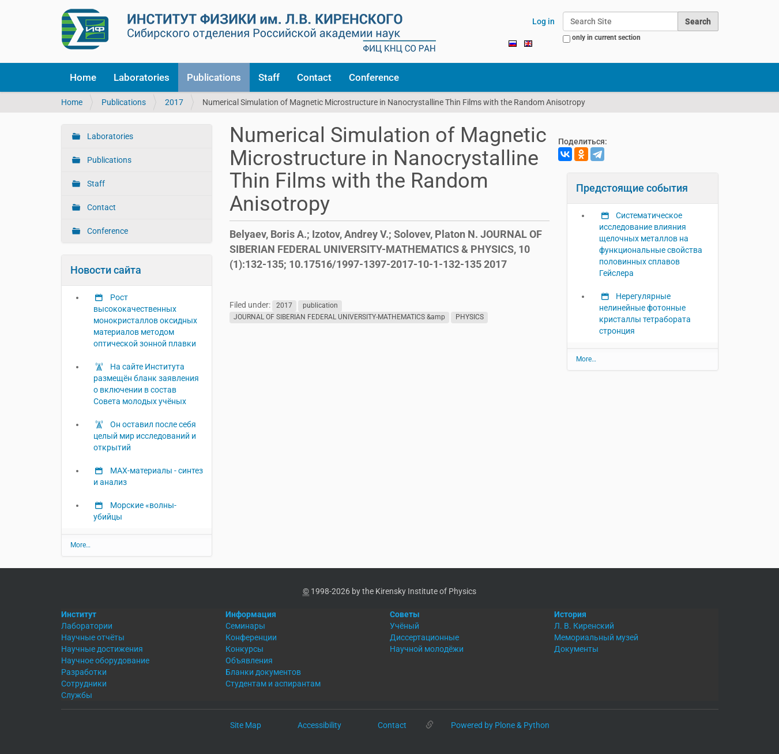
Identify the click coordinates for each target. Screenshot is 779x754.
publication (320, 305)
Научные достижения (102, 649)
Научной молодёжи (427, 649)
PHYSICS (470, 317)
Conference (374, 77)
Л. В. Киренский (584, 625)
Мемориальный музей (596, 637)
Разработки (84, 672)
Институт (78, 614)
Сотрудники (84, 683)
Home (83, 77)
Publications (214, 77)
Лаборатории (86, 625)
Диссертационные (424, 637)
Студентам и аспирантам (273, 683)
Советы (405, 614)
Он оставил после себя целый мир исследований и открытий (144, 436)
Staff (269, 77)
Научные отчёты (93, 637)
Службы (76, 695)
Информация (250, 614)
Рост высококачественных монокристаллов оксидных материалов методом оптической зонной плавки (145, 320)
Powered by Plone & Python (500, 725)
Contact (314, 77)
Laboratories (142, 77)
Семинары (245, 625)
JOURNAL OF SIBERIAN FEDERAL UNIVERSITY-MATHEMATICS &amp (339, 317)
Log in (543, 21)
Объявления (249, 660)
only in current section (606, 37)
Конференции (251, 637)
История (570, 614)
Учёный (404, 625)
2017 (174, 102)
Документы (576, 649)
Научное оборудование (105, 660)
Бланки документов (263, 672)
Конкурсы (244, 649)
